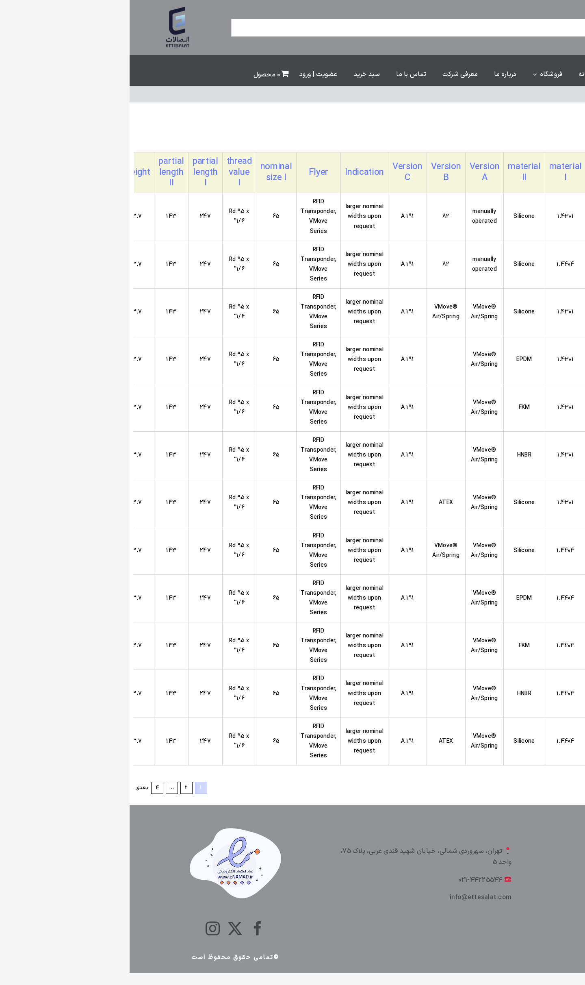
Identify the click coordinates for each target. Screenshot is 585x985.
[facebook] (128, 928)
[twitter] (105, 928)
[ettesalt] (48, 7)
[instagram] (83, 928)
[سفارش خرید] (517, 136)
